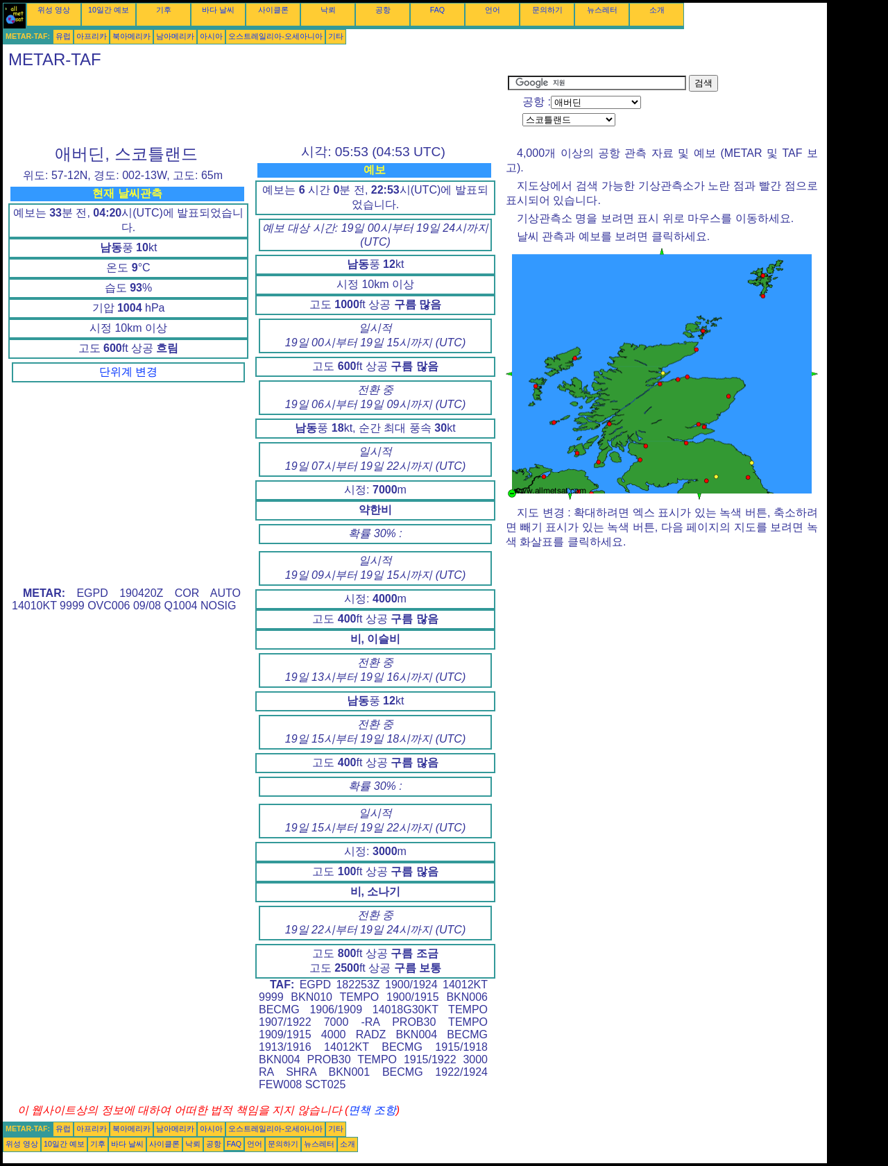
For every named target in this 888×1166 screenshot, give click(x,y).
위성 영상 (53, 10)
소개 (657, 10)
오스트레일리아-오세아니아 (275, 36)
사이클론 (273, 10)
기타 (335, 36)
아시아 (211, 36)
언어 (492, 10)
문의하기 (547, 10)
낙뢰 (328, 10)
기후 (163, 10)
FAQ (437, 10)
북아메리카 (131, 36)
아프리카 (91, 36)
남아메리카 (175, 36)
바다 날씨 (218, 10)
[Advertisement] (255, 106)
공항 (383, 10)
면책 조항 (371, 1110)
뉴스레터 (602, 10)
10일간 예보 (108, 10)
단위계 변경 (128, 372)
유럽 (63, 36)
